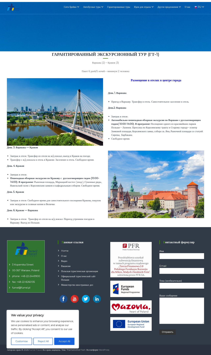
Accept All (64, 341)
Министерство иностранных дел (77, 284)
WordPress (104, 350)
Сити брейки (70, 6)
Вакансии (65, 266)
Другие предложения (168, 6)
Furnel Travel (35, 350)
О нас (187, 6)
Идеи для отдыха (142, 6)
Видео (64, 261)
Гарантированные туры (118, 6)
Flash (83, 350)
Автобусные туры (92, 6)
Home (65, 250)
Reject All (43, 341)
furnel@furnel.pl (21, 287)
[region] (43, 329)
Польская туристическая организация (79, 271)
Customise (21, 341)
